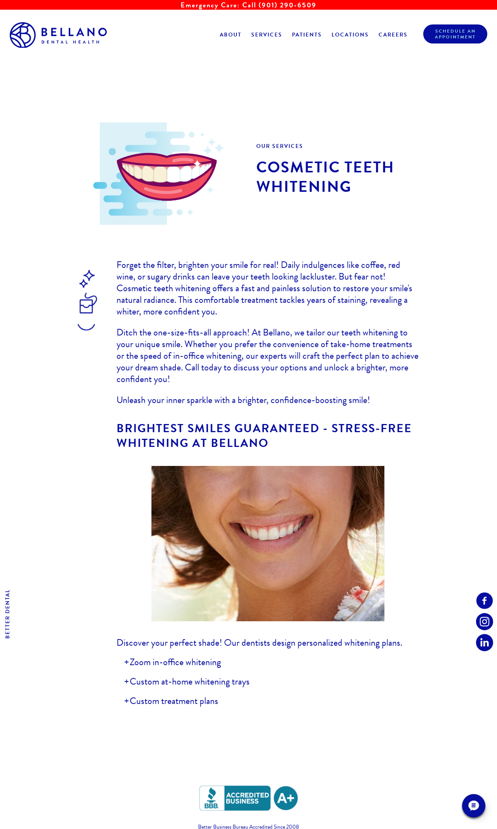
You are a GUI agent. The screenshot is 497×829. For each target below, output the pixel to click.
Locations (350, 35)
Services (266, 35)
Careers (393, 35)
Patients (307, 35)
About (231, 35)
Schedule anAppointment (455, 34)
